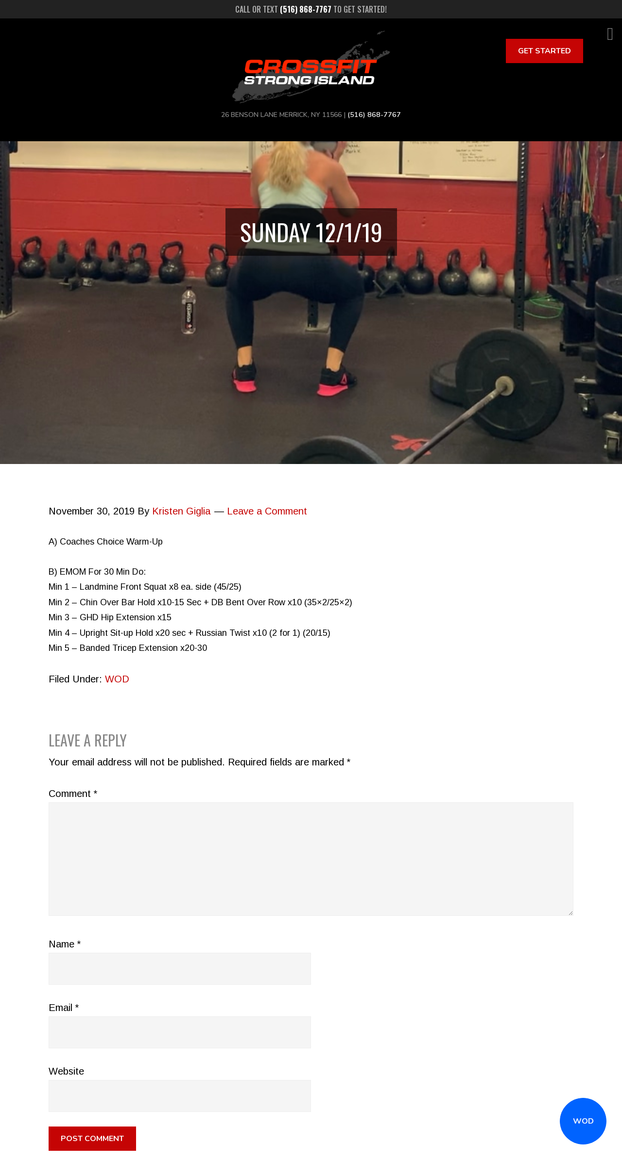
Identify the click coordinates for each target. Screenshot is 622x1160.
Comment (73, 793)
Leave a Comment (267, 511)
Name (65, 944)
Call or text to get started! (311, 9)
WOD (583, 1121)
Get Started (544, 51)
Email (64, 1007)
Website (66, 1071)
